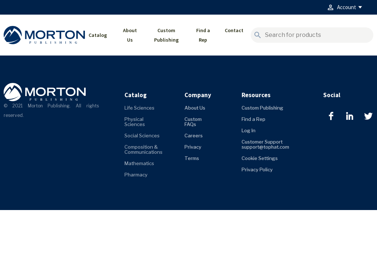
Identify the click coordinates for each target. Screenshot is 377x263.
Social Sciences (142, 135)
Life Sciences (139, 108)
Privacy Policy (257, 169)
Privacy (192, 147)
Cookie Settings (260, 158)
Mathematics (139, 163)
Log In (248, 130)
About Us (130, 35)
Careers (193, 135)
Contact (234, 30)
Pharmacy (136, 175)
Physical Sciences (134, 121)
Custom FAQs (193, 121)
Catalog (98, 35)
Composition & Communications (143, 149)
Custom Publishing (166, 35)
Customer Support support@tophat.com (265, 144)
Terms (191, 158)
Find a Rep (203, 35)
